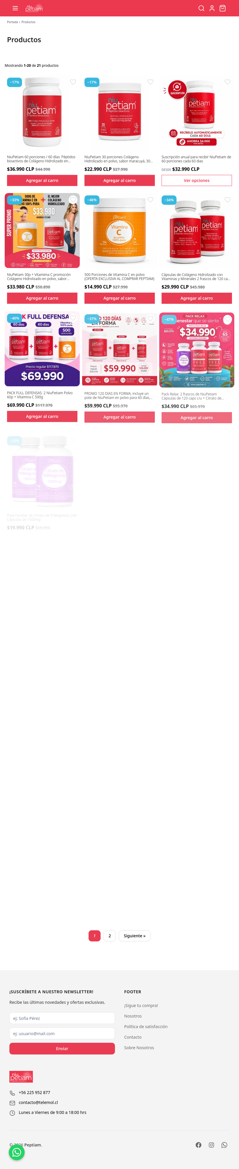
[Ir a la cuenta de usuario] (212, 8)
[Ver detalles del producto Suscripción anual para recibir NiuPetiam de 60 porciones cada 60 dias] (196, 112)
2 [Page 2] (110, 935)
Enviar (62, 1048)
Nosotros (133, 1016)
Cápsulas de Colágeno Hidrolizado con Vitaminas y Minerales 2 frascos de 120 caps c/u (196, 280)
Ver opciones (197, 180)
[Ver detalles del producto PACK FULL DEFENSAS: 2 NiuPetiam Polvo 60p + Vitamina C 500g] (42, 353)
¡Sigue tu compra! (141, 1005)
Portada (12, 22)
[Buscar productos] (201, 8)
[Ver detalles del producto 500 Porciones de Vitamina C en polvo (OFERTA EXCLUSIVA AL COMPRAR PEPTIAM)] (119, 231)
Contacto (133, 1037)
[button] (73, 82)
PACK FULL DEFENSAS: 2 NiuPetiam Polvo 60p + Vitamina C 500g (40, 400)
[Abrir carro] (222, 8)
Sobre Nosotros (139, 1047)
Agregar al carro (42, 180)
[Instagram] (211, 1145)
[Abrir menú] (15, 8)
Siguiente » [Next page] (134, 935)
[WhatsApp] (224, 1145)
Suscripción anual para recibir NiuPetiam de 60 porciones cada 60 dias (196, 159)
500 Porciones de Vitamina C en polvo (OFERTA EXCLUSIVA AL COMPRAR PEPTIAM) (119, 278)
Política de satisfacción (146, 1026)
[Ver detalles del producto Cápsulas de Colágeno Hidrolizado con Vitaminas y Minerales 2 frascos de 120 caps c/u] (196, 233)
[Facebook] (198, 1145)
